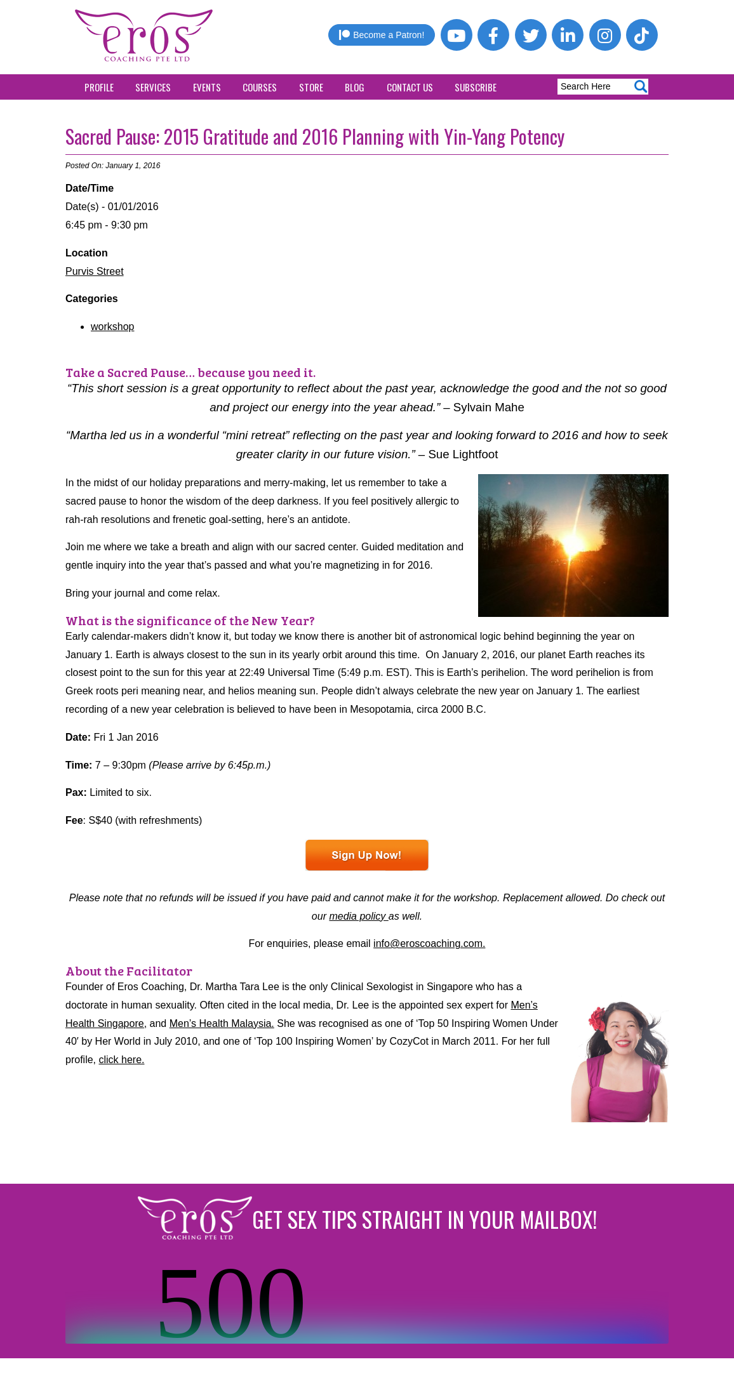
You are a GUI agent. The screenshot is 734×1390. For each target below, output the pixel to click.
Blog (354, 87)
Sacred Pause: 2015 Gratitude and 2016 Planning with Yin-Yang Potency (314, 136)
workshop (112, 326)
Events (207, 87)
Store (311, 87)
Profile (99, 87)
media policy (358, 916)
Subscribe (476, 87)
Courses (260, 87)
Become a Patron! (381, 35)
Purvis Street (94, 271)
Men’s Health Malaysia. (222, 1023)
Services (153, 87)
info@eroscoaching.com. (429, 943)
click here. (121, 1059)
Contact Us (410, 87)
